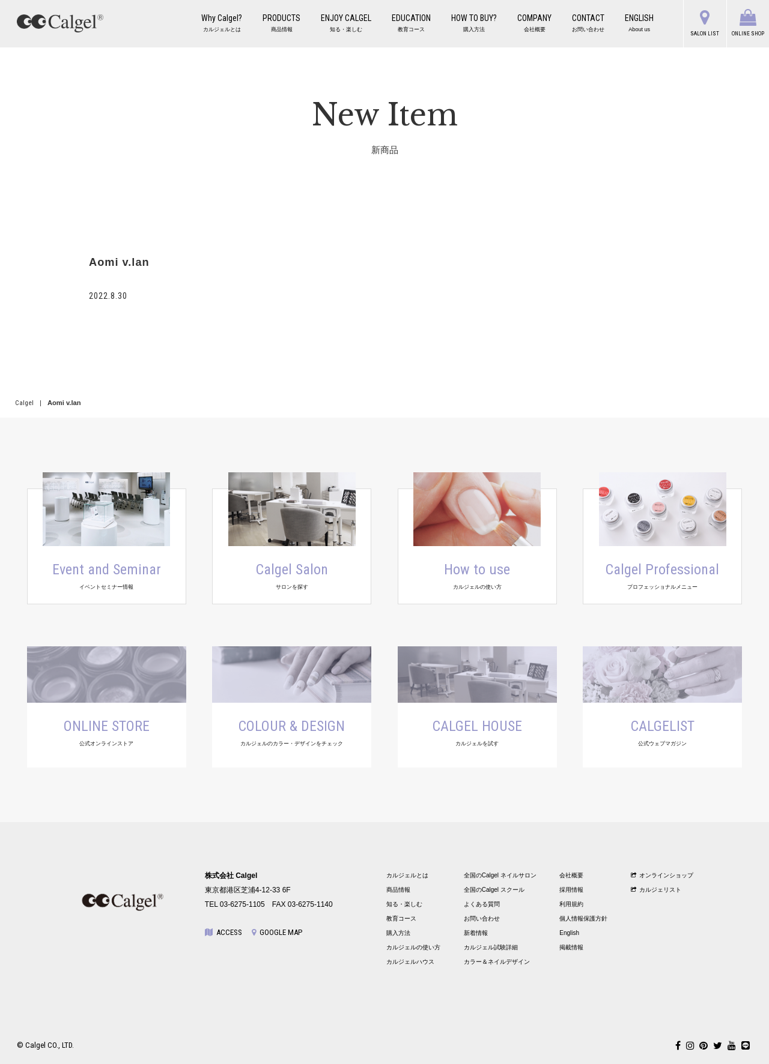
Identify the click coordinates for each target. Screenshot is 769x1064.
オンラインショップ (662, 875)
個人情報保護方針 (583, 918)
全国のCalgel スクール (494, 889)
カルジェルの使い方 (413, 947)
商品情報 (398, 889)
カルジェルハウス (410, 961)
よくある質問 (482, 904)
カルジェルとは (407, 875)
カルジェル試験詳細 (491, 947)
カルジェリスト (656, 889)
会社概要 (571, 875)
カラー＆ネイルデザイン (497, 961)
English (569, 933)
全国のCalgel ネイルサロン (500, 875)
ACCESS (223, 932)
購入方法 (398, 933)
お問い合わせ (482, 918)
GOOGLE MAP (277, 932)
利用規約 (571, 904)
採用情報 (571, 889)
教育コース (401, 918)
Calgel (24, 403)
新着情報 (476, 933)
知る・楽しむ (404, 904)
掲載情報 (571, 947)
